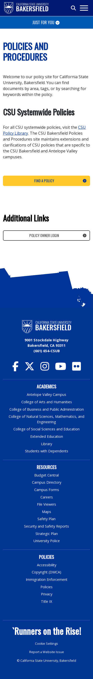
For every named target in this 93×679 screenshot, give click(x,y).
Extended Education (46, 436)
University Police (46, 540)
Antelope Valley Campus (46, 394)
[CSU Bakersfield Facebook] (15, 368)
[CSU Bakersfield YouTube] (60, 368)
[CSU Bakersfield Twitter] (29, 368)
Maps (46, 511)
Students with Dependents (47, 451)
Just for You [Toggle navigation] (43, 22)
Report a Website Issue (46, 652)
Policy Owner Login (44, 235)
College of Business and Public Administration (46, 409)
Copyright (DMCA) (46, 572)
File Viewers (46, 504)
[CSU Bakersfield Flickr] (76, 368)
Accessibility (46, 565)
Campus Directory (46, 482)
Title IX (46, 601)
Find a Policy (44, 180)
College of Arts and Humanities (46, 402)
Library (46, 443)
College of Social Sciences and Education (46, 429)
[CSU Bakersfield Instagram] (44, 368)
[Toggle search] (73, 8)
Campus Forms (46, 489)
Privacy (46, 594)
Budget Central (46, 475)
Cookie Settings (46, 644)
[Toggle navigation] (83, 8)
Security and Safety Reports (46, 526)
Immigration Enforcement (47, 579)
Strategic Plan (46, 533)
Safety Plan (46, 518)
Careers (46, 497)
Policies (46, 587)
